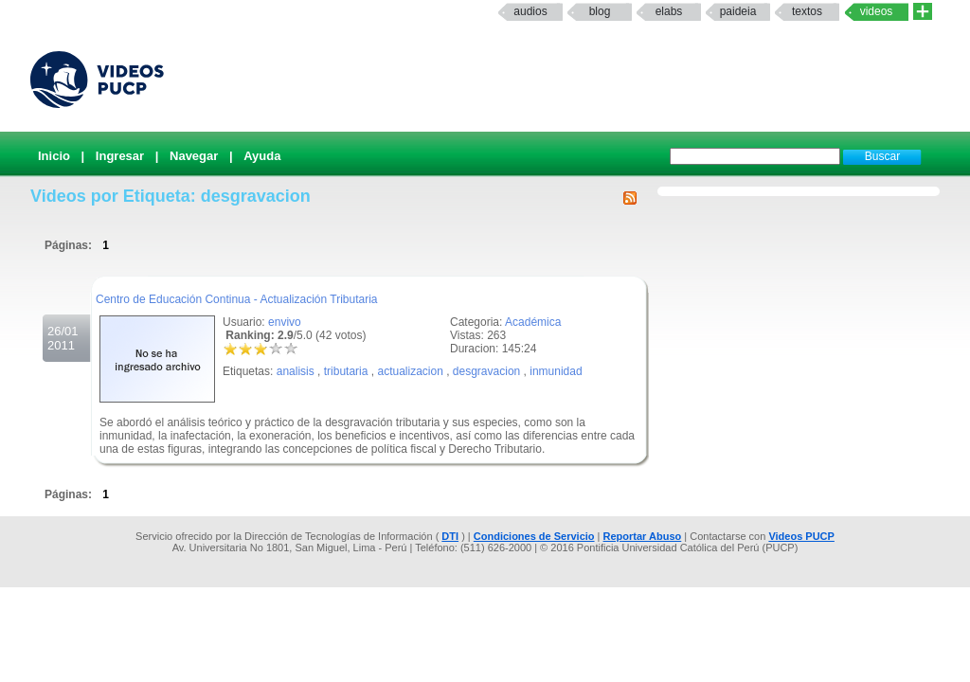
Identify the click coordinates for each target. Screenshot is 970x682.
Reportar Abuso (642, 536)
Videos (876, 11)
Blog (600, 11)
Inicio (54, 156)
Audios (530, 11)
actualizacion (409, 371)
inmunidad (556, 371)
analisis (295, 371)
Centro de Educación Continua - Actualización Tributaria (237, 299)
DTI (449, 536)
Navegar (194, 156)
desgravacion (486, 371)
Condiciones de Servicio (534, 536)
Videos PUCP (801, 536)
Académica (533, 322)
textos (807, 11)
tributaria (346, 371)
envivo (284, 322)
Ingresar (120, 156)
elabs (669, 11)
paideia (738, 11)
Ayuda (261, 156)
